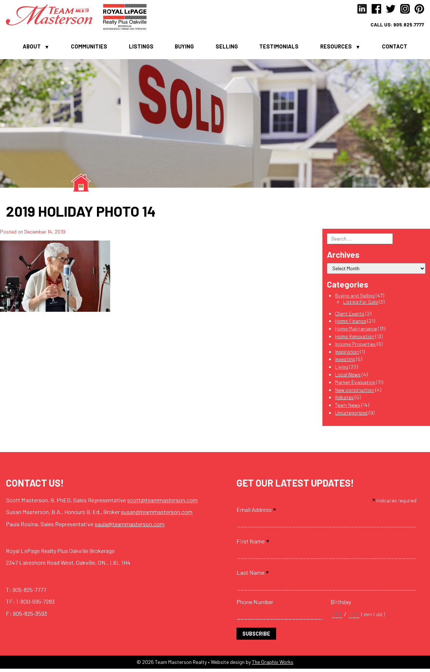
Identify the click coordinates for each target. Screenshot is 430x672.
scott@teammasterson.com (162, 502)
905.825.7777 (408, 25)
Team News (347, 408)
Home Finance (350, 324)
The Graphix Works (272, 665)
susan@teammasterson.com (156, 514)
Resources (336, 48)
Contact (394, 48)
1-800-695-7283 (35, 604)
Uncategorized (351, 415)
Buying (184, 48)
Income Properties (355, 347)
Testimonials (279, 48)
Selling (227, 48)
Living (341, 369)
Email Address (256, 512)
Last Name (252, 575)
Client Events (349, 316)
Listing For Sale (360, 304)
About (32, 48)
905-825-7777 (29, 592)
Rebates (344, 400)
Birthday (340, 604)
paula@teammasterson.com (129, 526)
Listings (141, 48)
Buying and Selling (355, 298)
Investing (345, 362)
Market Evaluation (355, 385)
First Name (252, 544)
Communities (89, 48)
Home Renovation (354, 339)
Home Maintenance (356, 331)
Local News (348, 377)
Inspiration (347, 354)
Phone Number (254, 604)
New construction (354, 393)
